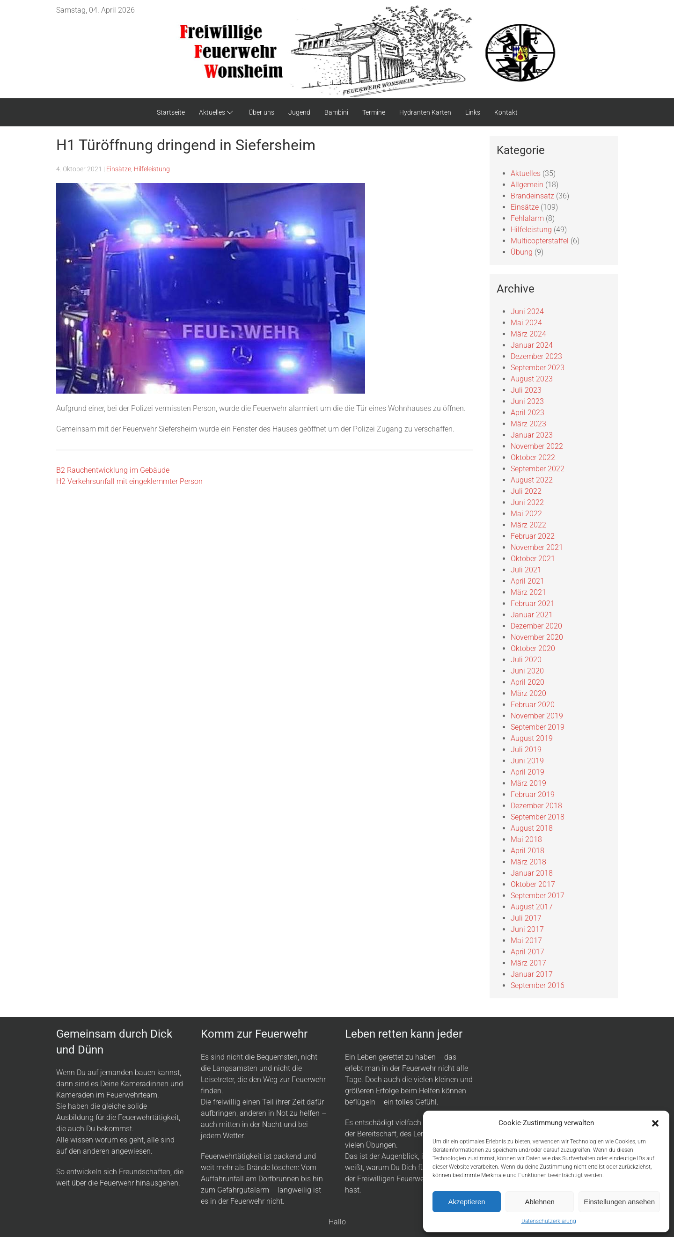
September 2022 (537, 468)
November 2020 (537, 637)
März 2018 (528, 861)
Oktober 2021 (533, 558)
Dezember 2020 (536, 626)
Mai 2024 (526, 322)
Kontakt (506, 112)
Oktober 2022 (533, 457)
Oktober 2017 (533, 884)
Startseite (171, 112)
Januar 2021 (532, 614)
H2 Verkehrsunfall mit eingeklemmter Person (129, 481)
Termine (373, 112)
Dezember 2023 (536, 356)
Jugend (299, 112)
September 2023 (537, 367)
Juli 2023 (526, 390)
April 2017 (527, 951)
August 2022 (532, 480)
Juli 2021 (526, 569)
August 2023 (532, 378)
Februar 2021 (533, 603)
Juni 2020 (527, 670)
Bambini (336, 112)
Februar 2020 (533, 704)
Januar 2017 (532, 974)
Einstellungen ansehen (619, 1202)
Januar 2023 (532, 435)
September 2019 (537, 727)
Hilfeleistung (152, 169)
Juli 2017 (526, 918)
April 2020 (527, 682)
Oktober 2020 (533, 648)
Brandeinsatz (532, 195)
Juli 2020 (526, 659)
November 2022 (537, 446)
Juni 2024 (527, 311)
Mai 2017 (526, 940)
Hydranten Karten (425, 112)
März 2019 (528, 783)
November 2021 (537, 547)
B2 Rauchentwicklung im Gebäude (112, 470)
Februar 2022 (533, 536)
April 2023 (527, 412)
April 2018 (527, 850)
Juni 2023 (527, 401)
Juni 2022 (527, 502)
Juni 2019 (527, 760)
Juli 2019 (526, 749)
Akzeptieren (466, 1202)
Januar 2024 (532, 345)
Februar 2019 (533, 794)
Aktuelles (216, 112)
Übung (522, 252)
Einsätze (118, 169)
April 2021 (527, 581)
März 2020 (528, 693)
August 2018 (532, 828)
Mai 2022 (526, 513)
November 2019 (537, 715)
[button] (655, 1122)
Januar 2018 (532, 873)
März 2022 (528, 524)
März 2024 (528, 333)
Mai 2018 (526, 839)
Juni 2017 (527, 929)
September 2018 (537, 816)
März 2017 (528, 963)
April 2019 (527, 772)
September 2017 (537, 895)
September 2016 (537, 985)
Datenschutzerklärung (548, 1221)
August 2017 (532, 906)
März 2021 (528, 592)
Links (472, 112)
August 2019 (532, 738)
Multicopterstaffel (540, 240)
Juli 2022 (526, 491)
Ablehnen (539, 1202)
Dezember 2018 (536, 805)
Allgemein (527, 184)
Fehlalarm (527, 218)
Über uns (261, 112)
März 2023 (528, 423)
